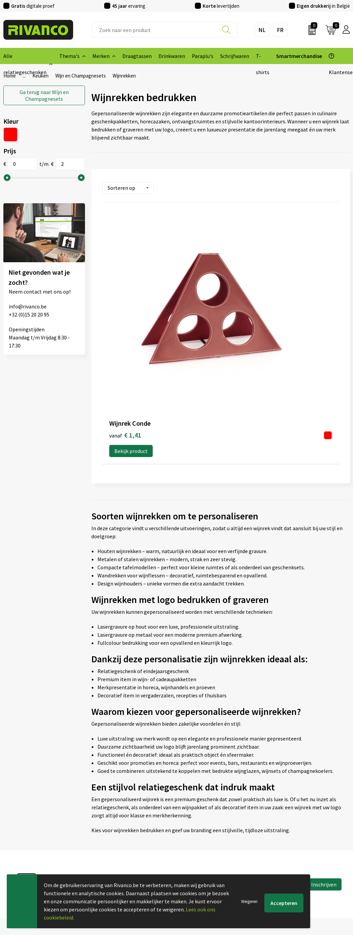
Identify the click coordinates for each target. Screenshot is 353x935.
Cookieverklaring (287, 823)
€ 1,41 (125, 295)
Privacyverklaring (288, 834)
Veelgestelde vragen (114, 834)
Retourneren (194, 844)
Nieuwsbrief (105, 823)
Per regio (102, 844)
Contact (189, 812)
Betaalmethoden (199, 834)
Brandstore (193, 823)
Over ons (101, 812)
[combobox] (164, 29)
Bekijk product (131, 311)
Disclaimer (280, 844)
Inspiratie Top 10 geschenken (125, 866)
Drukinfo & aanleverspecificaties (128, 855)
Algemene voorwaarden (295, 812)
